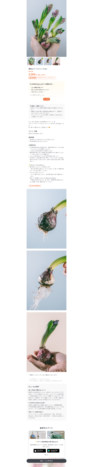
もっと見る (46, 99)
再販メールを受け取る (46, 461)
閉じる (46, 454)
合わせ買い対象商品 (34, 186)
